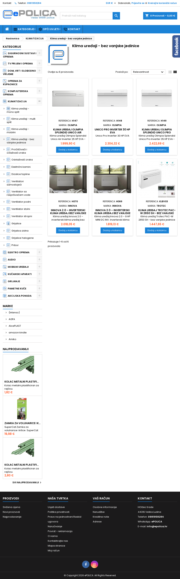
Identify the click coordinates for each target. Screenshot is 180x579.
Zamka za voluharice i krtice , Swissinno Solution (22, 423)
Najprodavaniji (16, 349)
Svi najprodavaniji (27, 482)
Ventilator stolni (18, 209)
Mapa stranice (56, 545)
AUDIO (9, 260)
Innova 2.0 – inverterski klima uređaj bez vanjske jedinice (68, 213)
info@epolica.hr (157, 526)
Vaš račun (101, 498)
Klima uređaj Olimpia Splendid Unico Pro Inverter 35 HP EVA (157, 132)
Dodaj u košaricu (68, 149)
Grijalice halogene (20, 238)
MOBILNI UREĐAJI (16, 267)
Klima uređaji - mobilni (18, 130)
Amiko (12, 339)
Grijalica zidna (18, 231)
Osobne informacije (105, 507)
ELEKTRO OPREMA (16, 252)
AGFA (11, 319)
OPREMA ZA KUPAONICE (12, 82)
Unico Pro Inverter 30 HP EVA (112, 131)
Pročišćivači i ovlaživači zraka (17, 151)
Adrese (97, 521)
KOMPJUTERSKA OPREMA (15, 92)
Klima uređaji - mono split (18, 110)
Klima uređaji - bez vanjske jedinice (20, 140)
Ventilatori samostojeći (15, 183)
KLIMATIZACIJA (15, 101)
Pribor (13, 245)
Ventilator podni (19, 202)
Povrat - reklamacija (60, 531)
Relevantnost (148, 72)
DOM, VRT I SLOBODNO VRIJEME (19, 72)
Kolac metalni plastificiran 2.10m (22, 464)
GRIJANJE (11, 281)
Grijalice (14, 223)
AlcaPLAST (14, 326)
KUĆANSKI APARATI (17, 274)
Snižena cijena (11, 507)
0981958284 (34, 3)
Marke (8, 306)
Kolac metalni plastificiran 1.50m (22, 381)
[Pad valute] (111, 3)
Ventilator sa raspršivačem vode (18, 193)
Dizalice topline (18, 174)
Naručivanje (55, 526)
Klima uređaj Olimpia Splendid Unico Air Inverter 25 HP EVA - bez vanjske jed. (68, 134)
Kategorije (24, 29)
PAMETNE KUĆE (14, 289)
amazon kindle (17, 332)
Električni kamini (19, 167)
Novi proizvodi (11, 512)
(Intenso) (14, 312)
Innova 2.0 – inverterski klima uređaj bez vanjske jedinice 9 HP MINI (112, 213)
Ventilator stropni (19, 216)
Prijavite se (137, 3)
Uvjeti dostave (56, 507)
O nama (53, 536)
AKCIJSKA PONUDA (17, 296)
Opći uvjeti (49, 29)
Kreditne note (101, 517)
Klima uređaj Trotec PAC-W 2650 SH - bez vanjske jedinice (157, 213)
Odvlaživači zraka (20, 160)
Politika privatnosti (58, 512)
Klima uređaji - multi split (21, 120)
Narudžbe (99, 512)
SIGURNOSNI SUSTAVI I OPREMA (19, 55)
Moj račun (54, 550)
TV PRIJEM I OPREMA (18, 63)
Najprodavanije (12, 517)
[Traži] (90, 15)
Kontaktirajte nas (58, 541)
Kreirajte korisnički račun (162, 3)
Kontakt (7, 3)
